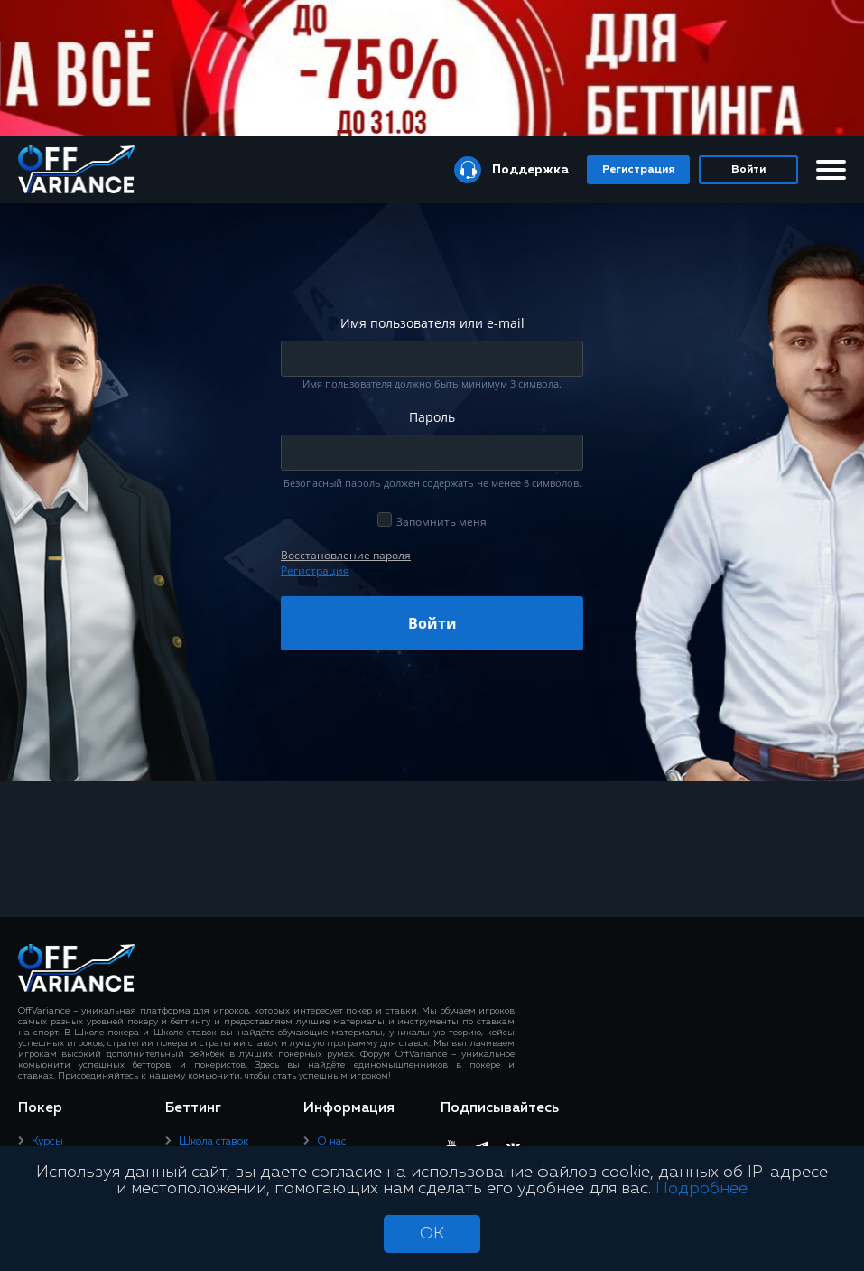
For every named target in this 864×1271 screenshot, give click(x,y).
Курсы (47, 1141)
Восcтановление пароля (346, 555)
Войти (748, 169)
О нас (332, 1141)
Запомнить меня (441, 521)
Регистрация (638, 169)
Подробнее (701, 1189)
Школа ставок (213, 1141)
